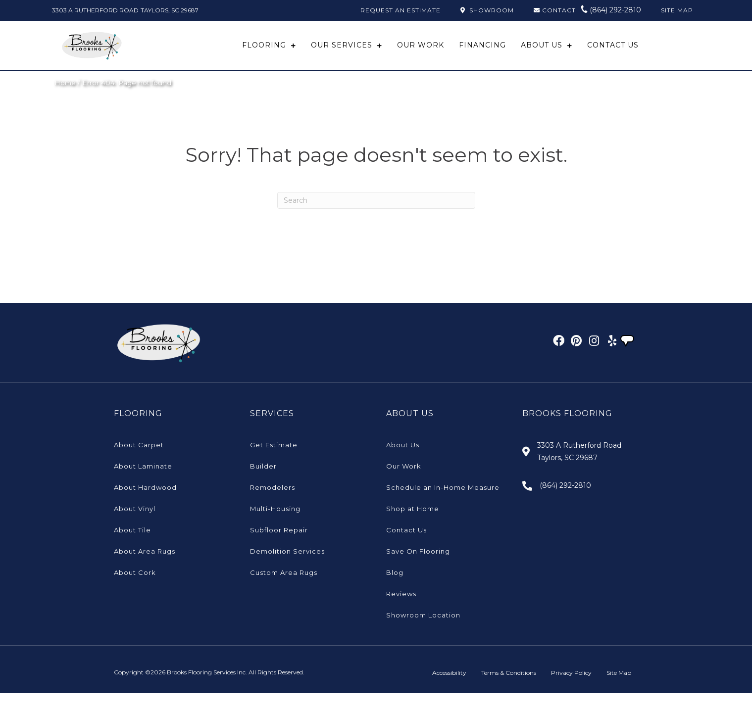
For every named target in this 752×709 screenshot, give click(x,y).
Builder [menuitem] (263, 482)
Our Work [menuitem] (403, 482)
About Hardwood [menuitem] (145, 503)
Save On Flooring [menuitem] (418, 567)
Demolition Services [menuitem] (287, 567)
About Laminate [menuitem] (143, 482)
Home (65, 98)
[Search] (376, 216)
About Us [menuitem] (402, 461)
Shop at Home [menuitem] (412, 524)
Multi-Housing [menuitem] (275, 524)
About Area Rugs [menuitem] (144, 567)
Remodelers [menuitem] (272, 503)
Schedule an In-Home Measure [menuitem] (443, 503)
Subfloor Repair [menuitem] (279, 546)
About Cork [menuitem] (135, 588)
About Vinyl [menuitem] (134, 524)
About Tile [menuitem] (132, 546)
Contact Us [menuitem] (406, 546)
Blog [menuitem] (394, 588)
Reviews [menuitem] (401, 610)
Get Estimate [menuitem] (274, 461)
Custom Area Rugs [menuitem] (283, 588)
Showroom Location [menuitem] (423, 631)
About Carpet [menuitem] (139, 461)
